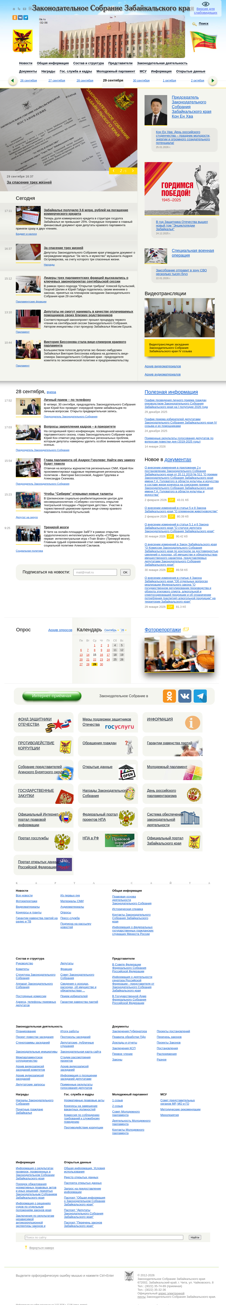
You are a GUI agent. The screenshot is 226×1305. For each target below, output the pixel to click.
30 (101, 664)
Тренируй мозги (56, 527)
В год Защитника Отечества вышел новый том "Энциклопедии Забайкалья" (182, 225)
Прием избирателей (74, 996)
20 (81, 659)
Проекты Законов (169, 1042)
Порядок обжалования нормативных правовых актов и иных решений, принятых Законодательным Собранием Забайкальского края (36, 1190)
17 (108, 654)
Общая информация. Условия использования (84, 1169)
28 (87, 664)
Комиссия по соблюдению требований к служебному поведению (82, 1118)
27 (81, 664)
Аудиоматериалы (72, 906)
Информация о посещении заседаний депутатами (78, 1077)
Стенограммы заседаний (33, 1042)
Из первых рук (70, 895)
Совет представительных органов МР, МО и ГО (177, 1102)
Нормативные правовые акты (84, 1100)
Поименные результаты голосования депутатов (76, 1086)
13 (81, 654)
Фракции (66, 969)
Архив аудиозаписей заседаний (30, 1077)
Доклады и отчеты (124, 1042)
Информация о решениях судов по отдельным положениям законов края (33, 1207)
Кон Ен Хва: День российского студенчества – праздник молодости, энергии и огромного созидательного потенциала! (183, 137)
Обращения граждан (100, 743)
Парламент (23, 331)
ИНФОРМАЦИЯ (160, 719)
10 (108, 650)
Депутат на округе (27, 517)
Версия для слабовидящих (205, 10)
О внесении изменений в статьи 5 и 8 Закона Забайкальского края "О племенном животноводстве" (181, 509)
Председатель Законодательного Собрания (71, 416)
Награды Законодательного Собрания (105, 793)
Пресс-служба (70, 918)
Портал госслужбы (33, 838)
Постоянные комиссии (31, 996)
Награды (49, 264)
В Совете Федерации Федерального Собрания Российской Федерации (129, 968)
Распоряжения (167, 1054)
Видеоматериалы (28, 906)
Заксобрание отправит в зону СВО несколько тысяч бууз (181, 272)
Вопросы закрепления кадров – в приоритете (80, 426)
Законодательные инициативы (36, 1051)
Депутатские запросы (30, 1084)
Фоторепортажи (163, 629)
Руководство (24, 963)
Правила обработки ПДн (129, 1037)
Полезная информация (171, 392)
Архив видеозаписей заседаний (74, 1068)
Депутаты (67, 963)
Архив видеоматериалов (163, 366)
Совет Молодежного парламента (126, 1113)
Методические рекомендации (180, 1109)
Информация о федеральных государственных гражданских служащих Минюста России (132, 930)
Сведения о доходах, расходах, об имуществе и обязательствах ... (78, 987)
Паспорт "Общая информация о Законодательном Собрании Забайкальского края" (84, 1201)
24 (108, 659)
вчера (51, 392)
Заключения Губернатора (129, 1031)
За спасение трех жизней (63, 248)
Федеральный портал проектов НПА (100, 816)
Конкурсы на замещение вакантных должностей (81, 1107)
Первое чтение (122, 1054)
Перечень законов (169, 1037)
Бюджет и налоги (26, 233)
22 (94, 659)
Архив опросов (60, 630)
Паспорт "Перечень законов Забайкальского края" (83, 1224)
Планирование (26, 1031)
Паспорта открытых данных (83, 1183)
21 (87, 659)
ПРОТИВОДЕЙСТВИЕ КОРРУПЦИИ (36, 745)
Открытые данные (97, 767)
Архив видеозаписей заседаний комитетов (30, 1068)
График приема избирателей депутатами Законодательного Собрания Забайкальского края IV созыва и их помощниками (181, 422)
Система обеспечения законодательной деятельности (165, 819)
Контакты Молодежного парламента (128, 1131)
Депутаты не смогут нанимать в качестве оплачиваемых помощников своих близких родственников (88, 313)
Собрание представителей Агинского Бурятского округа (41, 769)
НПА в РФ (91, 838)
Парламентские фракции (31, 301)
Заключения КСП (124, 1048)
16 (101, 654)
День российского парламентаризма (162, 793)
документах (177, 459)
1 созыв (117, 1100)
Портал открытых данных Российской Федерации (39, 864)
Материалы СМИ (72, 901)
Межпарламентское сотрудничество (29, 1059)
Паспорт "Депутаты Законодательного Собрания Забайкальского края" (83, 1213)
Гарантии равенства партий (169, 743)
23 (101, 659)
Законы (117, 1059)
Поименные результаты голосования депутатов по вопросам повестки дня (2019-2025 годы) (179, 439)
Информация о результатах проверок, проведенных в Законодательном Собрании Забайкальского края (35, 1173)
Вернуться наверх (41, 1248)
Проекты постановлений (173, 1031)
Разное (162, 1059)
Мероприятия (169, 1115)
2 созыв (117, 1106)
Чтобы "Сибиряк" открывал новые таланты (78, 494)
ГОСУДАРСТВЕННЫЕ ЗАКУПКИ (36, 793)
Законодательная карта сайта (80, 1051)
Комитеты (22, 969)
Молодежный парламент (167, 767)
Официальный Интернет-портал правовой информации (38, 819)
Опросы (65, 912)
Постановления (167, 1048)
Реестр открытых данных (81, 1177)
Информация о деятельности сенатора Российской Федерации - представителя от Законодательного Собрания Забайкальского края (133, 983)
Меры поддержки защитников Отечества (107, 721)
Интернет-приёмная (51, 695)
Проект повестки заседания (35, 1037)
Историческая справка (127, 909)
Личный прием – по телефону (67, 400)
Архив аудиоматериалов (163, 374)
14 (87, 654)
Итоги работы (69, 1031)
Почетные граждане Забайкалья (29, 1111)
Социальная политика (29, 550)
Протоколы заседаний (75, 1037)
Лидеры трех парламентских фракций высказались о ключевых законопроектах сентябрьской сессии (86, 279)
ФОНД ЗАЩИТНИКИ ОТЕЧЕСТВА (35, 721)
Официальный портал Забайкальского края (165, 840)
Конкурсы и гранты (28, 912)
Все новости (24, 895)
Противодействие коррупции (83, 1127)
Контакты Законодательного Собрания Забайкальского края (131, 918)
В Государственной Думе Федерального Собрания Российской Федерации (129, 999)
